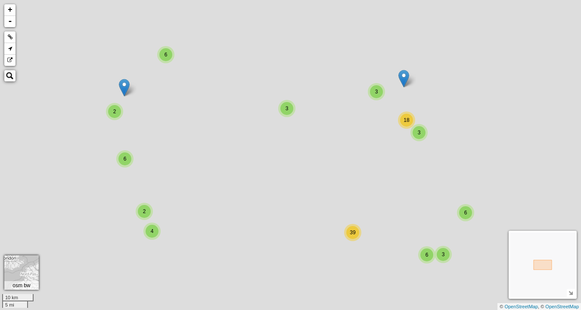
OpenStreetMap (521, 306)
